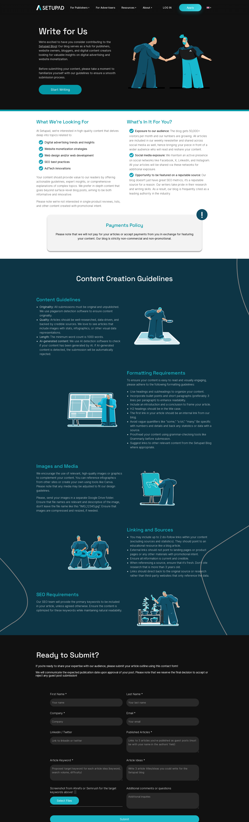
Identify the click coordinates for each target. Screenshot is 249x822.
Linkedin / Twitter (61, 732)
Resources (128, 7)
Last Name (134, 694)
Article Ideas (135, 760)
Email (130, 713)
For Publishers (79, 7)
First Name (58, 694)
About (146, 7)
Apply (190, 7)
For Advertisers (105, 7)
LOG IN (167, 7)
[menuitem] (207, 7)
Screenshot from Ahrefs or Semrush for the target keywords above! (86, 790)
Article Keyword (61, 760)
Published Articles (139, 732)
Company (57, 713)
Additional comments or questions (148, 788)
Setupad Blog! (48, 46)
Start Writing (60, 90)
